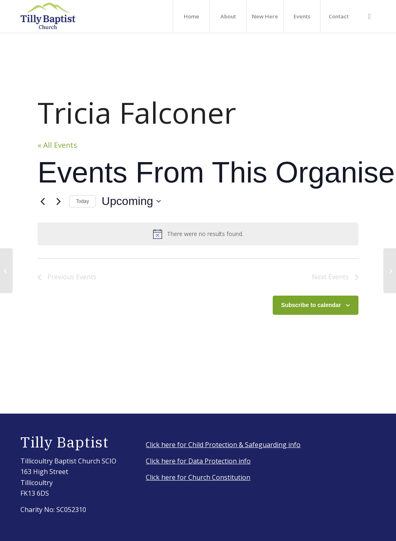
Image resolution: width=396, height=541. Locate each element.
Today (82, 201)
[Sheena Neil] (6, 270)
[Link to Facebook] (369, 16)
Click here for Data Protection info (198, 460)
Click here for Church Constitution (198, 477)
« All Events (57, 145)
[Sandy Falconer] (389, 270)
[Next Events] (58, 201)
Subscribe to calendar (311, 305)
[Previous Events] (42, 201)
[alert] (198, 234)
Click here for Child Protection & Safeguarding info (223, 444)
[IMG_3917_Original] (48, 16)
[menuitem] (191, 16)
